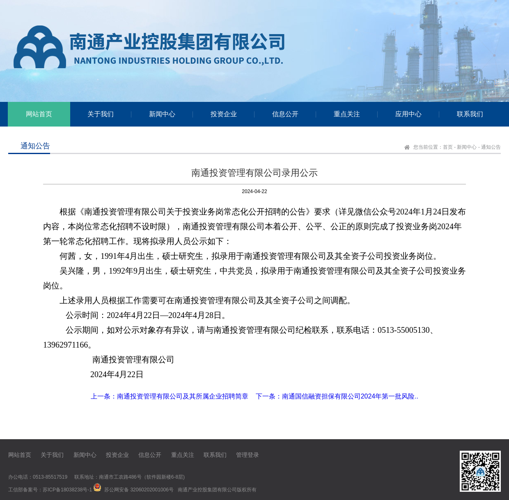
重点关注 (182, 455)
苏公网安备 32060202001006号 (139, 490)
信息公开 (149, 455)
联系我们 (215, 455)
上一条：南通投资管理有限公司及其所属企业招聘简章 (169, 396)
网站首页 (19, 455)
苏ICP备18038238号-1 (67, 490)
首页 (448, 147)
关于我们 (52, 455)
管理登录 (247, 455)
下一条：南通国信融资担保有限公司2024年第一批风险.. (337, 396)
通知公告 (491, 147)
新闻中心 (467, 147)
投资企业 (117, 455)
